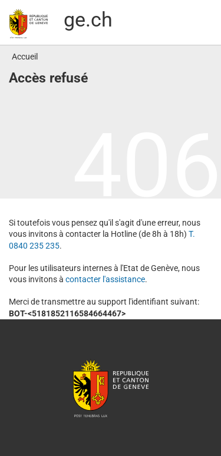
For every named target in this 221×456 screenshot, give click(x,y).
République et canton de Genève (111, 387)
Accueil (25, 56)
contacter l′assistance (105, 279)
